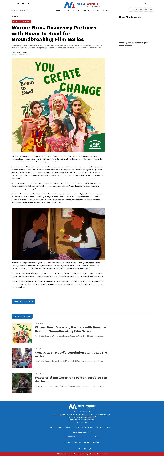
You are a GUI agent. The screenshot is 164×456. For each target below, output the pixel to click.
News (66, 10)
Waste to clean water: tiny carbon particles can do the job (71, 379)
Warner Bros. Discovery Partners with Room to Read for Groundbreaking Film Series (70, 329)
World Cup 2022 (87, 427)
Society (86, 10)
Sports (96, 10)
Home (58, 10)
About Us (67, 442)
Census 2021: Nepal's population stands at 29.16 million (71, 354)
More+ (105, 10)
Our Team (96, 442)
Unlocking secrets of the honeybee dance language (133, 44)
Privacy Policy (77, 442)
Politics (76, 10)
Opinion (99, 427)
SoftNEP (104, 454)
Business (108, 427)
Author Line (87, 442)
